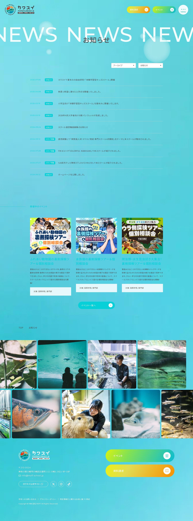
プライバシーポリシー (48, 499)
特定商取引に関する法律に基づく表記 (75, 499)
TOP (21, 327)
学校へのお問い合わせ (27, 499)
